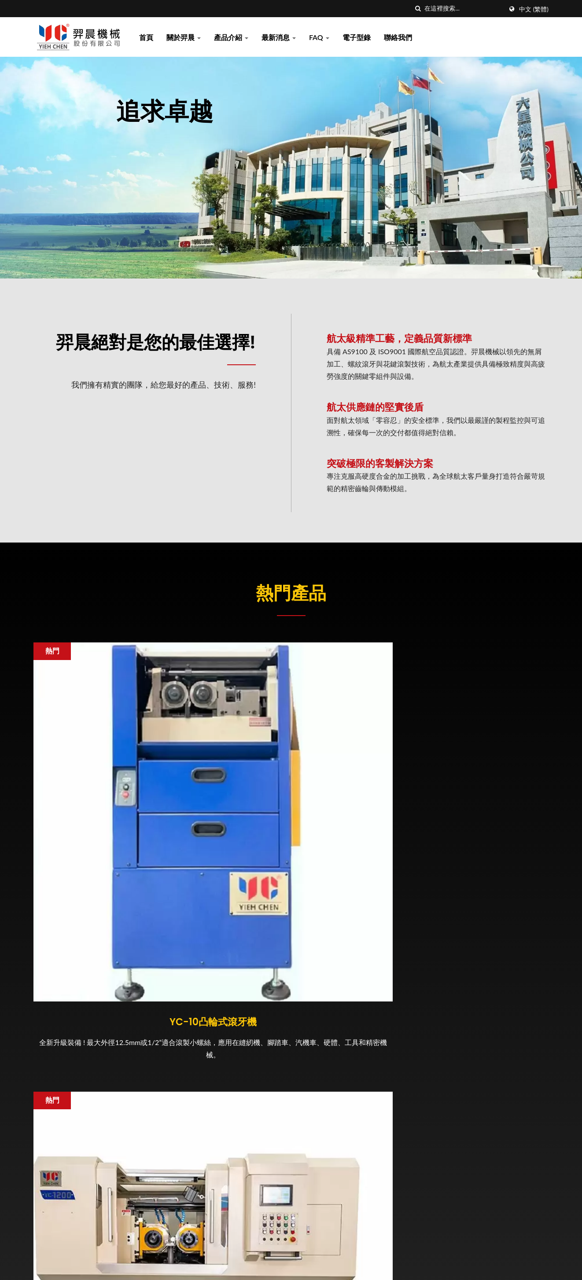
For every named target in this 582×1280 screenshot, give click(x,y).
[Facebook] (38, 1085)
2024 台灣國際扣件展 (332, 1201)
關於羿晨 (183, 37)
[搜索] (417, 8)
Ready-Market (527, 1265)
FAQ (319, 37)
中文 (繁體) (534, 9)
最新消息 (279, 37)
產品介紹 (231, 37)
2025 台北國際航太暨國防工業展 (349, 1036)
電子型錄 (357, 37)
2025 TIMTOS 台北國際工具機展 (349, 1113)
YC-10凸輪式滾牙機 (114, 826)
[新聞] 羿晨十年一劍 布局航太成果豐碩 (356, 1156)
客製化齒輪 (467, 826)
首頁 (146, 37)
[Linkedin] (58, 1085)
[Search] (463, 8)
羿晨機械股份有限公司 (127, 1265)
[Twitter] (47, 1085)
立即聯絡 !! (505, 945)
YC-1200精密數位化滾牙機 (291, 826)
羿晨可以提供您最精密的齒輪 (343, 1075)
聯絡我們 (398, 37)
